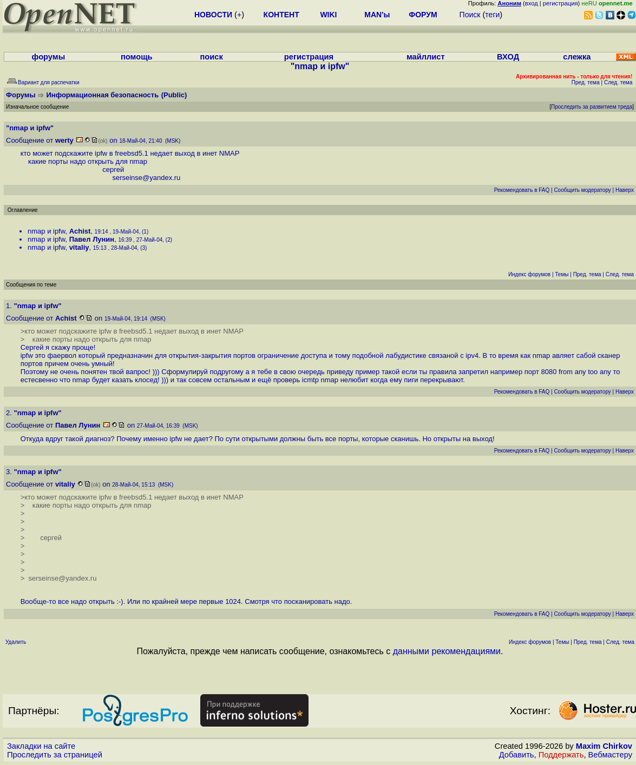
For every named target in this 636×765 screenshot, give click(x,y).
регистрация (560, 3)
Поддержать (561, 754)
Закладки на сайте (41, 746)
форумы (48, 56)
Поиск (470, 14)
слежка (577, 56)
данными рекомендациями (447, 651)
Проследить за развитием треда (591, 107)
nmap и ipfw (46, 231)
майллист (425, 56)
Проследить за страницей (54, 754)
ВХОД (508, 56)
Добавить (516, 754)
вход (531, 3)
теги (492, 14)
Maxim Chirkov (604, 746)
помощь (137, 56)
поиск (211, 56)
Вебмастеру (610, 754)
